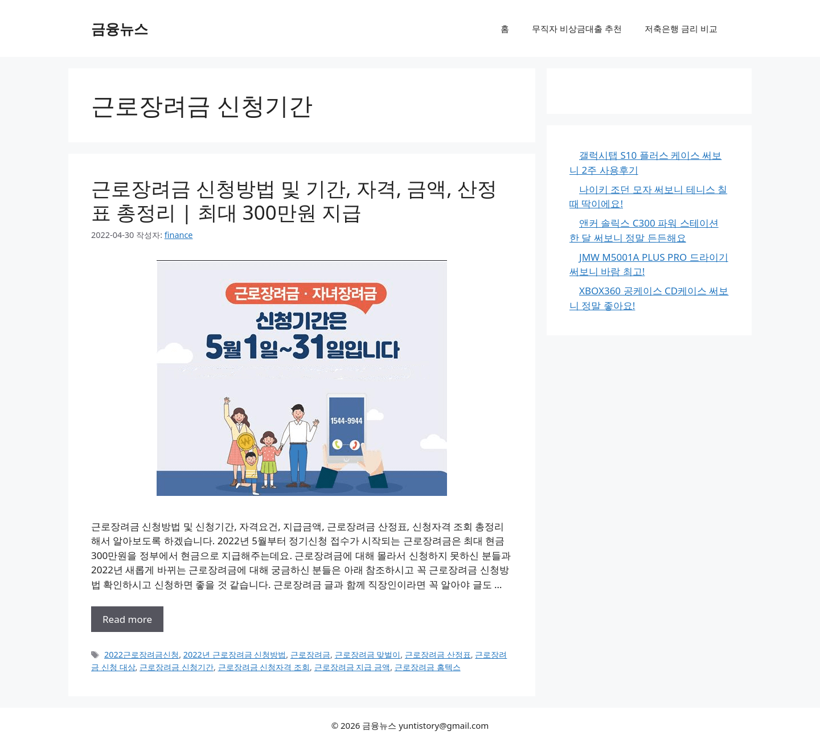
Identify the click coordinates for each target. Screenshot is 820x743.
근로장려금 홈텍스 (428, 667)
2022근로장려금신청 (141, 654)
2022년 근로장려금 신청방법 (234, 654)
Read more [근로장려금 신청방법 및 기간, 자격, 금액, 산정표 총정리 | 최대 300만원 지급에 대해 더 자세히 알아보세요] (127, 619)
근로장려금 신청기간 (177, 667)
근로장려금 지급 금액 (352, 667)
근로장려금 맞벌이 (368, 654)
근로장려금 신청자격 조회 (264, 667)
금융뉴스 (119, 28)
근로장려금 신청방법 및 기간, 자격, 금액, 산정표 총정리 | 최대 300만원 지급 (294, 200)
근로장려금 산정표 (438, 654)
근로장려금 (310, 654)
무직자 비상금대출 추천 (577, 28)
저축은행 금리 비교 (681, 28)
